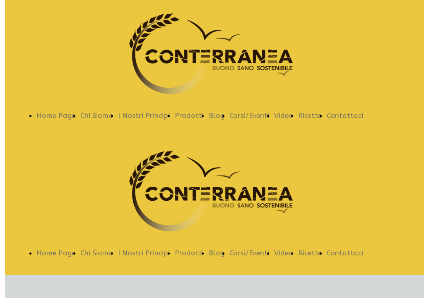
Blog (216, 115)
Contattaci (345, 115)
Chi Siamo (96, 115)
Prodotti (189, 115)
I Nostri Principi (144, 115)
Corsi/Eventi (249, 115)
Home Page (55, 115)
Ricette (310, 115)
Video (283, 115)
